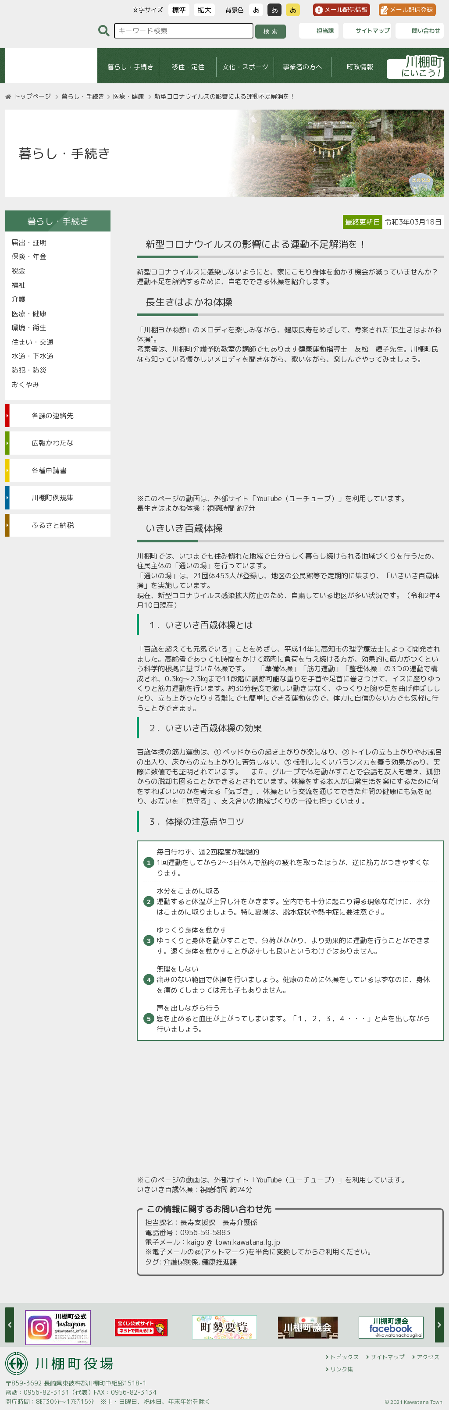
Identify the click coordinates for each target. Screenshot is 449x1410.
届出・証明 (28, 242)
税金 (18, 271)
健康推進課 (219, 1262)
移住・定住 (187, 66)
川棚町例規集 (53, 497)
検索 (272, 31)
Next (439, 1324)
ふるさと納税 (53, 525)
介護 (18, 299)
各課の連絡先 (53, 415)
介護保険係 (180, 1262)
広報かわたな (53, 443)
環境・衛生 (28, 327)
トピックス (344, 1357)
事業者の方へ (302, 66)
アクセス (428, 1357)
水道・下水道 (32, 356)
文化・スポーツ (245, 66)
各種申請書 (49, 470)
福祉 (18, 285)
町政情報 (360, 66)
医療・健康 (128, 96)
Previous (9, 1324)
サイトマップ (388, 1357)
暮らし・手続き (130, 66)
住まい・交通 (32, 342)
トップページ (32, 96)
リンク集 (341, 1369)
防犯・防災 (28, 370)
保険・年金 (28, 256)
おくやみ (25, 384)
